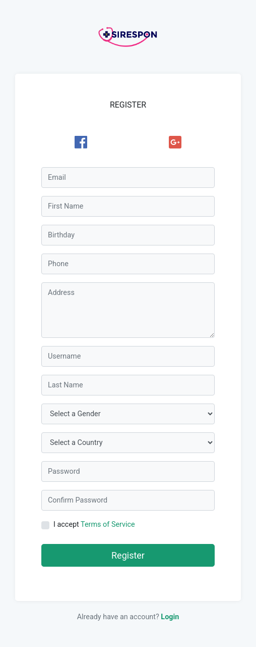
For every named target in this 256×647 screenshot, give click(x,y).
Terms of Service (108, 524)
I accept (94, 524)
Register (128, 555)
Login (170, 617)
